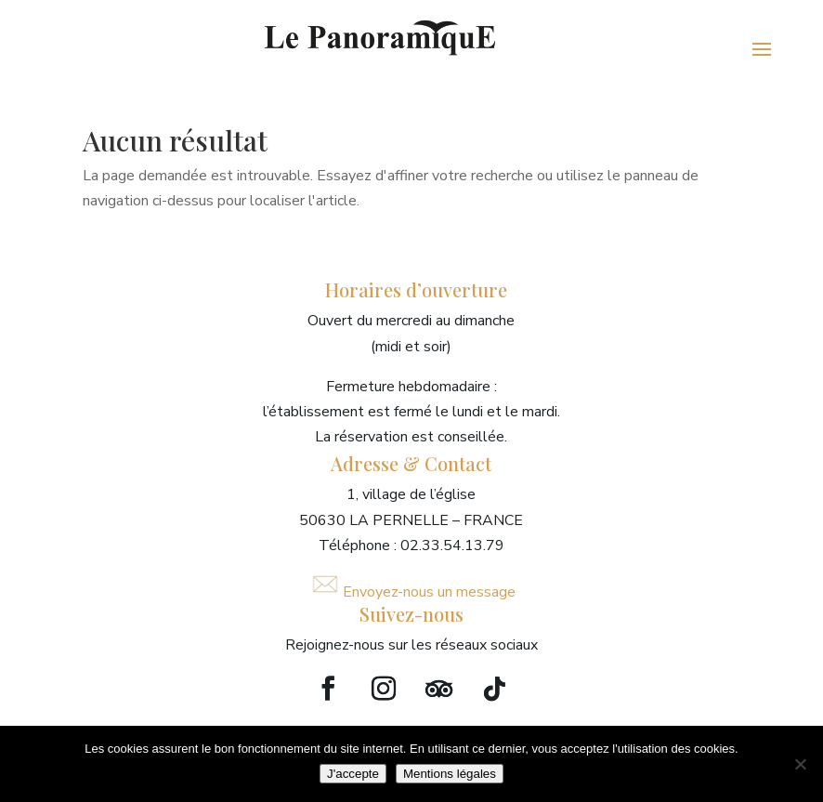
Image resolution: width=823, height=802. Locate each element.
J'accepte (353, 774)
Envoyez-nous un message (411, 592)
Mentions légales (449, 774)
